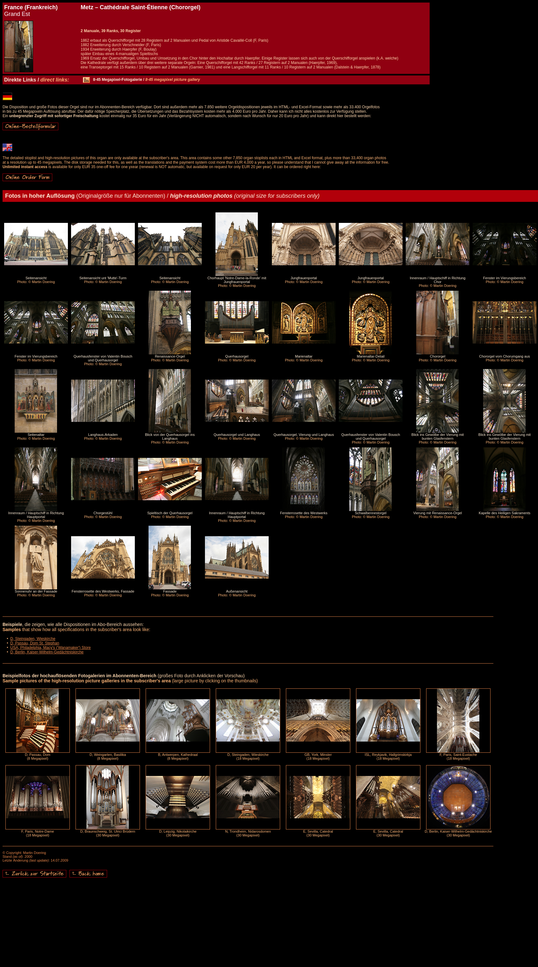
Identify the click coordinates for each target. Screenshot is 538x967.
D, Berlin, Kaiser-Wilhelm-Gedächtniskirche (47, 652)
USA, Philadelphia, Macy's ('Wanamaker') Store (50, 647)
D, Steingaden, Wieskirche (32, 638)
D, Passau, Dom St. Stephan (34, 643)
